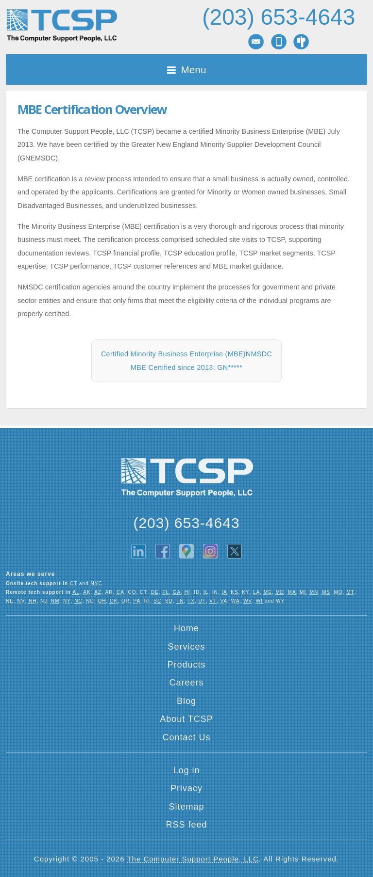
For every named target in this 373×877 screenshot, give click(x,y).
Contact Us (186, 737)
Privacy (186, 788)
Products (186, 665)
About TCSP (186, 719)
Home (186, 628)
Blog (186, 701)
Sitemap (186, 807)
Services (186, 647)
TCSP (62, 25)
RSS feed (186, 824)
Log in (186, 770)
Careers (186, 682)
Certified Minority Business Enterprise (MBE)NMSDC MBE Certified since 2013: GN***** (186, 360)
